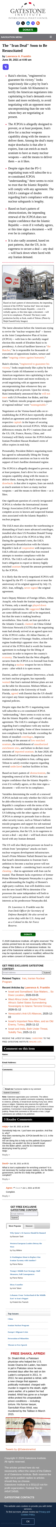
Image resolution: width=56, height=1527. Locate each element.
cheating (6, 870)
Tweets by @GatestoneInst (21, 1449)
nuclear (20, 664)
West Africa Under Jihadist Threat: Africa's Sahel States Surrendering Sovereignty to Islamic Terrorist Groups (29, 1003)
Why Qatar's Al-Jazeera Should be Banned (28, 1233)
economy (7, 657)
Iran (24, 978)
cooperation (28, 547)
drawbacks (7, 483)
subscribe (37, 1038)
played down (39, 605)
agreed (14, 693)
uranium (16, 566)
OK (28, 1521)
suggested (34, 608)
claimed (29, 623)
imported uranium (24, 751)
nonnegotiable (38, 404)
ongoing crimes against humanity (26, 357)
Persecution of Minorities (18, 1338)
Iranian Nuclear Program (18, 1325)
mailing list (35, 1041)
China (10, 1319)
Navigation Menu (11, 37)
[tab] (15, 1226)
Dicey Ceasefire (16, 1285)
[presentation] (15, 1226)
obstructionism (38, 772)
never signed (31, 587)
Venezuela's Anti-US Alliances (24, 1013)
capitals (18, 422)
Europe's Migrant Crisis (18, 1332)
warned (6, 682)
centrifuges (27, 736)
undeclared (16, 766)
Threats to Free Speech (17, 1345)
